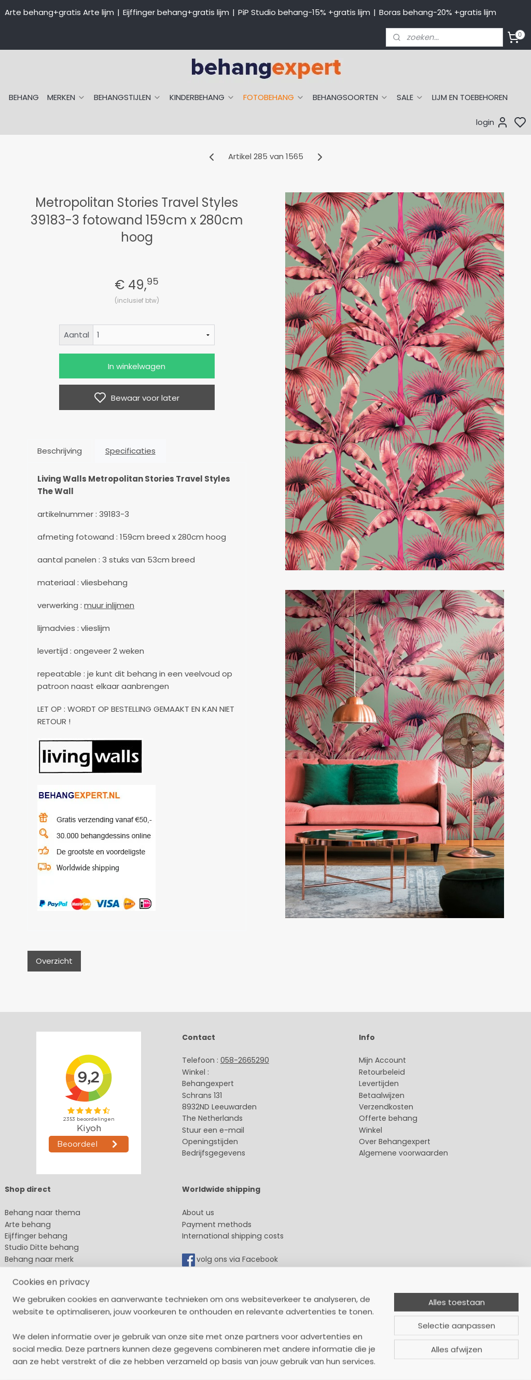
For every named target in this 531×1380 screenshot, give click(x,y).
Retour (371, 1072)
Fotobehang (27, 1305)
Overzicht (54, 960)
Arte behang (28, 1224)
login (492, 122)
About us (198, 1212)
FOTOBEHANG (273, 97)
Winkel (370, 1130)
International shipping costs (233, 1236)
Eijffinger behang (36, 1236)
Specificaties (130, 450)
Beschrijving (59, 450)
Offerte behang (388, 1118)
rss (363, 1361)
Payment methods (216, 1224)
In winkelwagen (136, 366)
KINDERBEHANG (202, 97)
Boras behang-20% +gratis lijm (437, 12)
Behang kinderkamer (43, 1270)
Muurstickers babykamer (50, 1282)
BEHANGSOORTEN (350, 97)
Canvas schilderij (36, 1317)
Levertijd (374, 1083)
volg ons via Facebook (238, 1259)
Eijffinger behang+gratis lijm (176, 12)
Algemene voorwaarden (403, 1153)
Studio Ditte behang (42, 1247)
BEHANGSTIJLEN (127, 97)
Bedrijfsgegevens (213, 1153)
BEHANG (24, 97)
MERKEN (66, 97)
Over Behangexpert (394, 1141)
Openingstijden (210, 1141)
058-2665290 (244, 1060)
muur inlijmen (109, 605)
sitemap (342, 1361)
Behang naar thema (42, 1212)
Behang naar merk (39, 1259)
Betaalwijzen (381, 1095)
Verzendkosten (386, 1107)
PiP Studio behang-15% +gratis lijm (304, 12)
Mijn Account (382, 1060)
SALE (410, 97)
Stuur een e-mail (214, 1130)
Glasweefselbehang (41, 1294)
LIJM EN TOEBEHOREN (470, 97)
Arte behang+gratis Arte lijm (59, 12)
